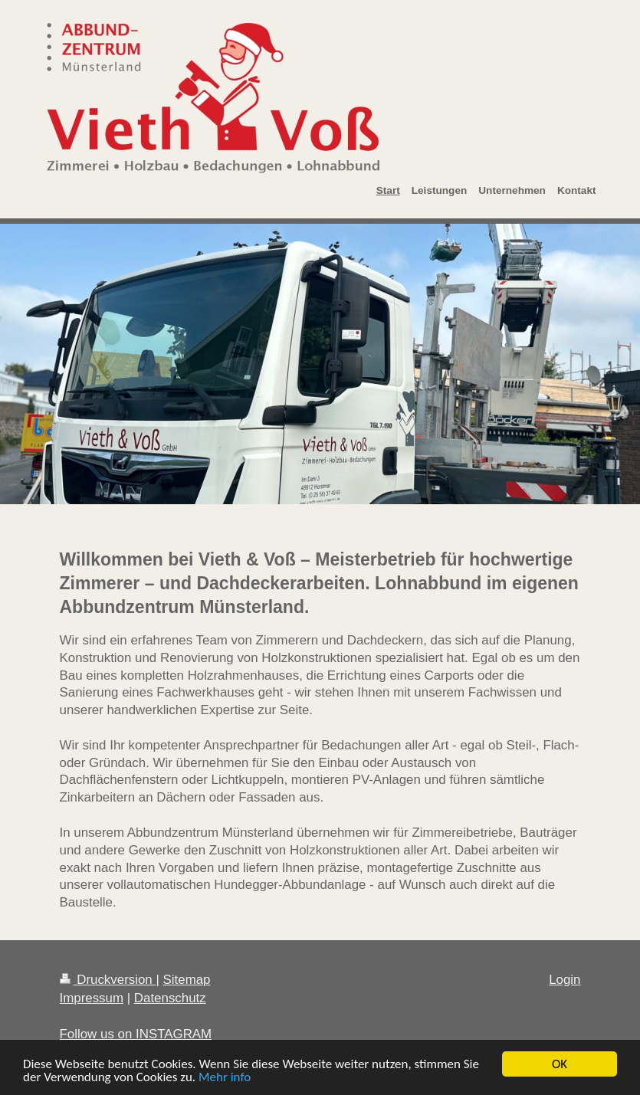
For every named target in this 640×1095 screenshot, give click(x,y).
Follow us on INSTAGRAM (136, 1034)
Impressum (92, 998)
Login (564, 979)
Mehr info (225, 1078)
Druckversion (108, 979)
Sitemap (187, 979)
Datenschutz (170, 998)
